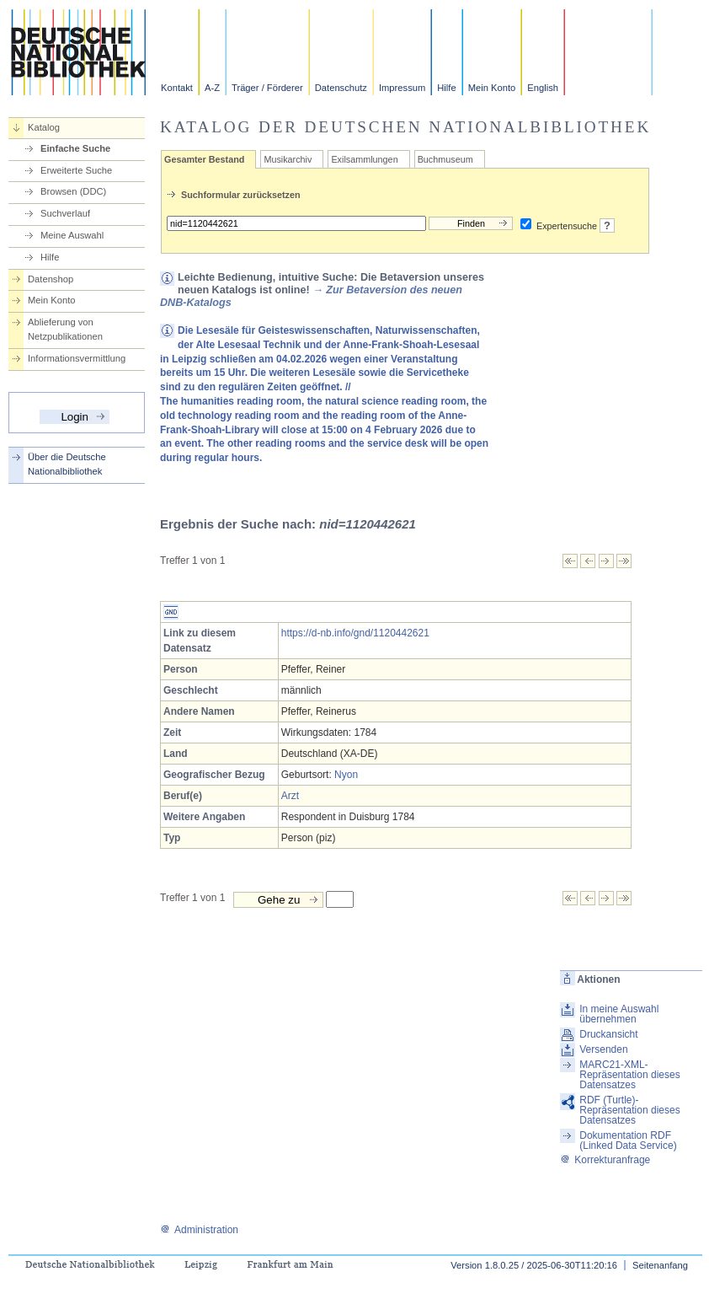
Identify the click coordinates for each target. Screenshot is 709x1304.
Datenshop (50, 279)
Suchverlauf (65, 213)
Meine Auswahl (72, 235)
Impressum (402, 88)
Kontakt (177, 88)
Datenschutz (341, 88)
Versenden (603, 1049)
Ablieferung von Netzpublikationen (65, 329)
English (542, 88)
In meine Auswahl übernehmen (618, 1014)
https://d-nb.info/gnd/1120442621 (355, 633)
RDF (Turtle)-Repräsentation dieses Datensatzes (629, 1110)
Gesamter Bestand (204, 159)
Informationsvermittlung (76, 358)
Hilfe (446, 88)
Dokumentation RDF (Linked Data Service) (627, 1140)
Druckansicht (608, 1034)
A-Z (212, 88)
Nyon (346, 775)
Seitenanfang (660, 1265)
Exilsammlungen (364, 159)
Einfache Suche (75, 148)
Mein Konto (492, 88)
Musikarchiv (288, 159)
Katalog (44, 127)
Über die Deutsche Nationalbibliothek (67, 464)
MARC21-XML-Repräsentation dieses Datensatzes (629, 1075)
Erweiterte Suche (76, 170)
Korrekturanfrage (605, 1160)
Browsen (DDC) (73, 191)
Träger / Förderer (267, 88)
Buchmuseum (445, 159)
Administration (199, 1230)
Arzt (290, 796)
